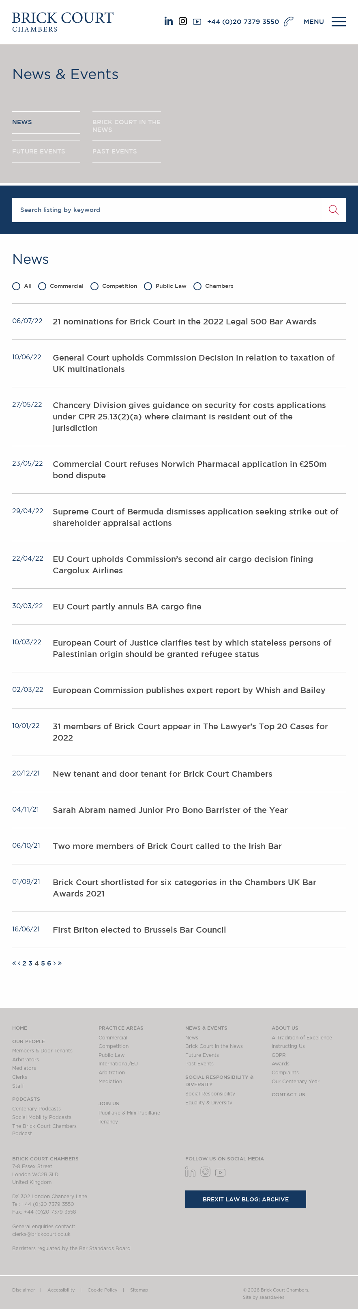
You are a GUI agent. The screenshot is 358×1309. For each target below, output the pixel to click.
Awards (280, 1063)
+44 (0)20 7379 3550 (243, 21)
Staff (18, 1086)
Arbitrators (25, 1059)
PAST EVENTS (114, 151)
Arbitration (112, 1072)
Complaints (285, 1072)
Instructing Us (288, 1046)
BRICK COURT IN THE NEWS (126, 126)
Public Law (165, 286)
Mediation (110, 1081)
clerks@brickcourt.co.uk (41, 1234)
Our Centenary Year (295, 1081)
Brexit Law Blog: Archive (246, 1199)
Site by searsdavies (263, 1297)
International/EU (118, 1063)
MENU (314, 21)
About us (285, 1027)
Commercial (61, 286)
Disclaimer (23, 1290)
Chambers (213, 286)
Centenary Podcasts (36, 1108)
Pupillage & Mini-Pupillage (129, 1112)
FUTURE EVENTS (38, 151)
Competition (113, 286)
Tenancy (108, 1121)
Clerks (19, 1077)
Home (19, 1027)
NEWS (22, 122)
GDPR (279, 1055)
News (191, 1037)
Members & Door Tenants (42, 1050)
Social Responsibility (210, 1093)
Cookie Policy (103, 1290)
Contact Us (288, 1094)
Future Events (202, 1055)
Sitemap (139, 1290)
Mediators (24, 1068)
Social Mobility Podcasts (41, 1117)
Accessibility (61, 1290)
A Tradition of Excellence (302, 1037)
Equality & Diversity (208, 1102)
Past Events (199, 1063)
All (22, 286)
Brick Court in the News (214, 1046)
